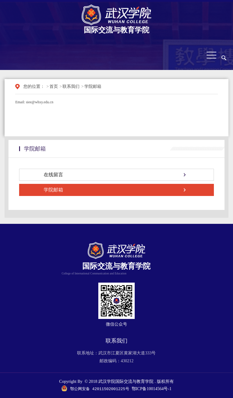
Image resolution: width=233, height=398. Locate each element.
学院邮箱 (92, 86)
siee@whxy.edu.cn (39, 102)
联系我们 (70, 86)
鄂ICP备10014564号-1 (151, 389)
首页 (53, 86)
